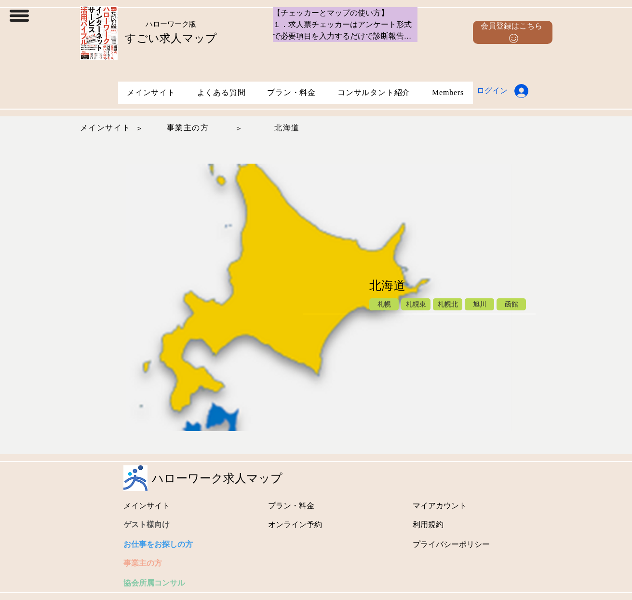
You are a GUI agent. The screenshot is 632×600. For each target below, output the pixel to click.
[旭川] (479, 304)
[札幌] (384, 304)
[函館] (511, 304)
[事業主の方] (189, 128)
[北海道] (288, 128)
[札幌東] (415, 304)
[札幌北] (447, 304)
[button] (19, 16)
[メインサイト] (106, 128)
